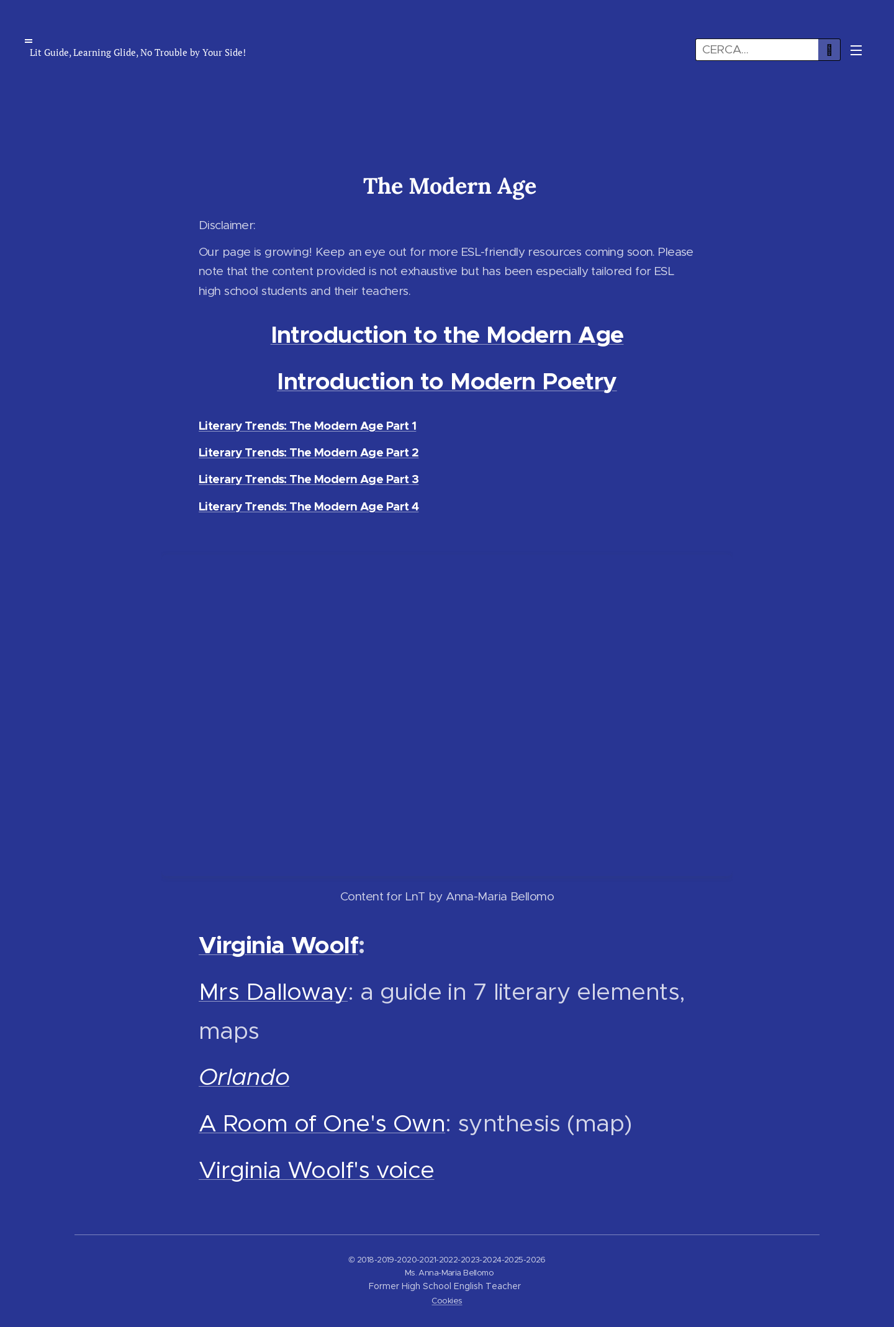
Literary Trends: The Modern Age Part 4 (308, 506)
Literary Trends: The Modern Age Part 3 (308, 479)
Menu (856, 50)
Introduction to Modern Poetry (446, 381)
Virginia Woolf (278, 945)
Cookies (446, 1300)
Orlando (244, 1077)
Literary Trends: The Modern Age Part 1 (307, 425)
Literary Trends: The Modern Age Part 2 (308, 452)
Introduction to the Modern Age (447, 335)
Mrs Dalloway (273, 991)
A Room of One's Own (322, 1123)
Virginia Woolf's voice (316, 1169)
